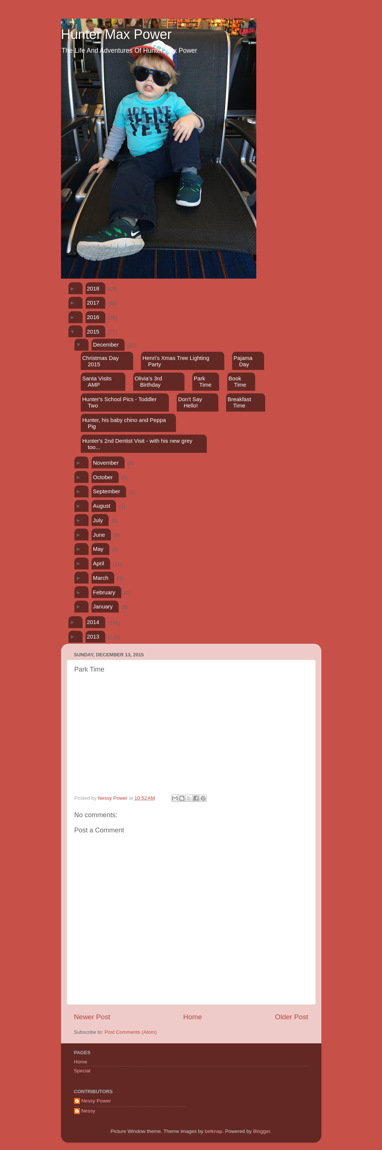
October (103, 477)
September (106, 491)
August (101, 506)
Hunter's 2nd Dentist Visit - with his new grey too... (137, 444)
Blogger (261, 1131)
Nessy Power (96, 1101)
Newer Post (92, 1017)
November (106, 462)
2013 (93, 636)
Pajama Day (243, 361)
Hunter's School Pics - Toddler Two (119, 402)
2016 (93, 317)
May (98, 549)
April (98, 563)
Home (192, 1017)
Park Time (203, 381)
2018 (93, 288)
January (103, 606)
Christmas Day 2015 (100, 361)
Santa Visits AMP (97, 381)
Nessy (88, 1111)
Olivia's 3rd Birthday (148, 381)
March (101, 578)
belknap (213, 1131)
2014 (93, 622)
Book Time (237, 381)
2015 (93, 331)
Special (82, 1070)
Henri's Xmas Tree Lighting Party (175, 361)
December (106, 344)
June (99, 535)
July (98, 520)
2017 (93, 302)
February (104, 592)
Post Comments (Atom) (131, 1032)
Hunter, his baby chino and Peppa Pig (124, 423)
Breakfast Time (239, 402)
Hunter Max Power (116, 34)
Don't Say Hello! (190, 402)
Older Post (291, 1017)
